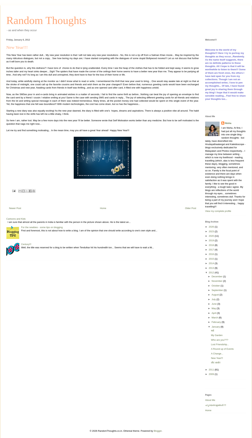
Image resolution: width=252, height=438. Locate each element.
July (214, 299)
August (216, 294)
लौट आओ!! (215, 362)
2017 (212, 249)
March (215, 317)
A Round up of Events (222, 349)
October (216, 285)
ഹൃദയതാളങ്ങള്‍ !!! (215, 405)
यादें (212, 330)
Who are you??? (219, 340)
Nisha (228, 123)
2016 (212, 254)
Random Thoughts (46, 20)
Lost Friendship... (220, 344)
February (217, 322)
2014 (212, 263)
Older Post (190, 208)
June (214, 304)
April (214, 313)
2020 (212, 236)
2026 (212, 226)
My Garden (216, 335)
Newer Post (15, 208)
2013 (212, 268)
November (217, 281)
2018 (212, 245)
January (216, 326)
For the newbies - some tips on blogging (42, 227)
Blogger (158, 431)
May (214, 308)
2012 (212, 272)
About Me (210, 400)
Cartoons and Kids (16, 218)
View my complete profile (218, 211)
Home (103, 208)
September (218, 290)
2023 (212, 231)
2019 (212, 240)
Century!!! (26, 244)
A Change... (217, 353)
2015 (212, 258)
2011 (212, 369)
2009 (212, 374)
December (217, 276)
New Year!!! (217, 358)
